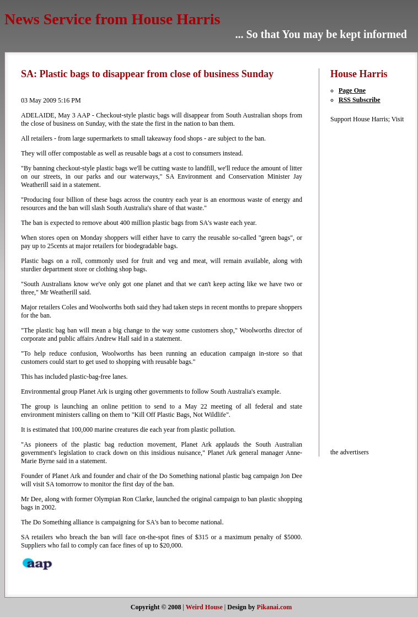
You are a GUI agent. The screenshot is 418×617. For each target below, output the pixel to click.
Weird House (204, 607)
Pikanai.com (274, 607)
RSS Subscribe (360, 100)
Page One (352, 90)
